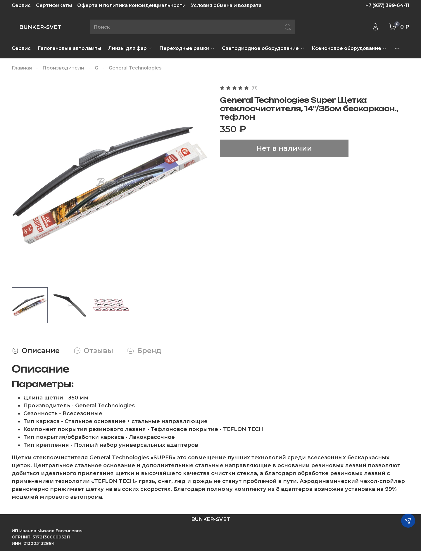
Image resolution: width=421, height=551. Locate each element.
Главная (22, 68)
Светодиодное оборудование (263, 48)
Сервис (21, 5)
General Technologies (135, 68)
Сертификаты (54, 5)
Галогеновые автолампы (69, 48)
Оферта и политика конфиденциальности (131, 5)
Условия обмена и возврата (226, 5)
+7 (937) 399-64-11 (387, 5)
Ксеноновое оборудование (349, 48)
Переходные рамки (187, 48)
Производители (63, 68)
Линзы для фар (130, 48)
